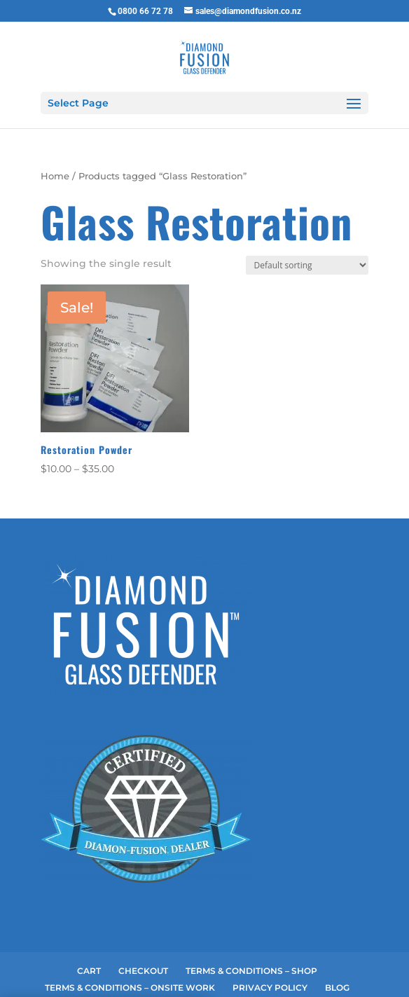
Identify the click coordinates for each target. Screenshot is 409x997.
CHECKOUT (143, 899)
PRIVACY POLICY (270, 916)
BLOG (337, 916)
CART (89, 899)
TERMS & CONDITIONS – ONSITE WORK (130, 916)
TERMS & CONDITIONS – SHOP (251, 899)
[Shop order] (307, 193)
